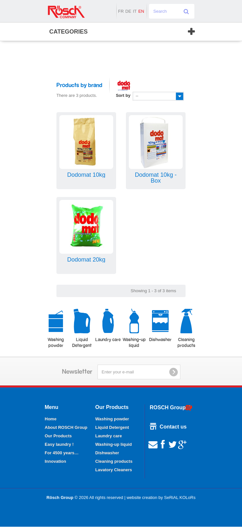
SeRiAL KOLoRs (179, 497)
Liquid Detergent (82, 328)
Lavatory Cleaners (113, 469)
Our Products (58, 435)
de (128, 11)
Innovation (55, 461)
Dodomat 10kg (86, 175)
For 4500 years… (62, 452)
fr (121, 11)
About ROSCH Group (66, 427)
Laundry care (108, 325)
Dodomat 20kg (86, 260)
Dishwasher (160, 325)
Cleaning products (186, 328)
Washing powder (56, 328)
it (135, 11)
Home (50, 418)
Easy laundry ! (59, 444)
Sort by (123, 95)
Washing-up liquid (134, 328)
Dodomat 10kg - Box (155, 178)
